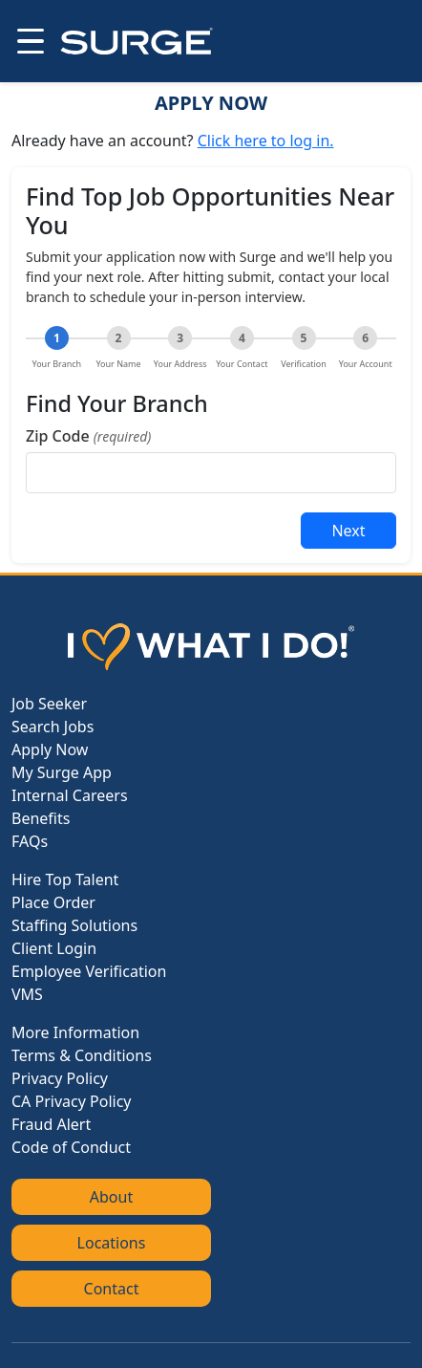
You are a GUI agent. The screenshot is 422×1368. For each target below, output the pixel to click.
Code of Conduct (71, 1147)
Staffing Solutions (74, 925)
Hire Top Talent (64, 879)
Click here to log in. (266, 140)
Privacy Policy (59, 1078)
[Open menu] (28, 41)
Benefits (40, 818)
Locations (111, 1242)
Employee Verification (88, 971)
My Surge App (61, 772)
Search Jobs (52, 726)
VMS (27, 994)
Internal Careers (69, 795)
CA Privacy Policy (71, 1101)
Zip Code (88, 435)
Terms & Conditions (81, 1055)
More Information (75, 1032)
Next (348, 530)
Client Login (53, 948)
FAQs (29, 841)
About (111, 1196)
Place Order (53, 902)
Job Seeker (49, 703)
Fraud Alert (51, 1124)
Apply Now (49, 749)
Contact (111, 1288)
